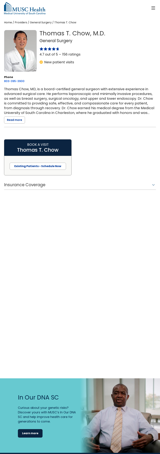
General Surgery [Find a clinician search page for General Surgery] (41, 22)
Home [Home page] (8, 22)
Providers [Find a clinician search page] (21, 22)
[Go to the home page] (24, 8)
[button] (80, 186)
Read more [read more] (14, 120)
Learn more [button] (30, 433)
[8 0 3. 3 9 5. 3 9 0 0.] (14, 81)
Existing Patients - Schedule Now (37, 166)
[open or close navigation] (153, 8)
